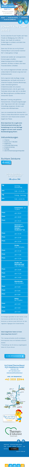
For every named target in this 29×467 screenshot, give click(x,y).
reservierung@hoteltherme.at (14, 372)
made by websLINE (20, 451)
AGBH (5, 446)
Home (3, 17)
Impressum (6, 444)
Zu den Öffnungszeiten (13, 356)
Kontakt (19, 446)
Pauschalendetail (10, 19)
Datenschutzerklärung (16, 444)
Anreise (14, 446)
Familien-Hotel (13, 17)
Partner (6, 448)
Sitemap (9, 446)
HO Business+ (14, 448)
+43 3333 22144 (14, 379)
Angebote (24, 17)
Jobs (24, 446)
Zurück (6, 162)
